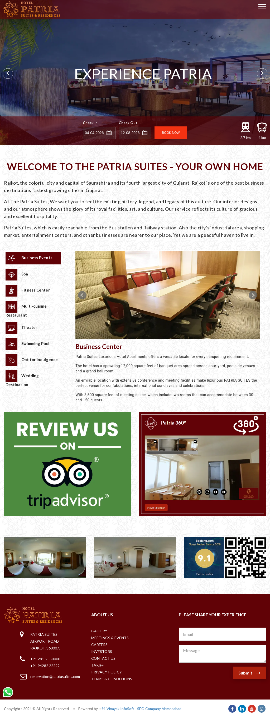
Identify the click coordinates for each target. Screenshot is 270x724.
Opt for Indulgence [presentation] (32, 360)
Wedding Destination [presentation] (22, 378)
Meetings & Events (110, 638)
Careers (99, 644)
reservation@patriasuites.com (55, 676)
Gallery (99, 631)
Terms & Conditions (111, 679)
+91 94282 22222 (45, 665)
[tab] (33, 258)
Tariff (97, 665)
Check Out (128, 122)
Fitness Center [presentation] (28, 291)
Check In (90, 122)
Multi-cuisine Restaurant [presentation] (26, 309)
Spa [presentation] (17, 274)
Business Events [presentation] (29, 258)
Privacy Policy (106, 672)
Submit (249, 672)
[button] (109, 132)
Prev (8, 73)
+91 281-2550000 (45, 659)
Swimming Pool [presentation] (28, 344)
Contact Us (103, 658)
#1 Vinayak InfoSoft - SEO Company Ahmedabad (141, 708)
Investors (101, 651)
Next (262, 73)
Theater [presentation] (21, 328)
